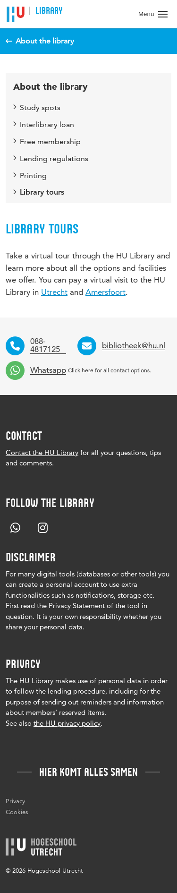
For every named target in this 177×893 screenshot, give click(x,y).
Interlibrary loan (43, 124)
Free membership (47, 141)
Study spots (36, 107)
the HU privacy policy (67, 723)
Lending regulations (50, 158)
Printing (30, 175)
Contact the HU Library (42, 452)
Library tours (38, 193)
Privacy (15, 801)
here (87, 370)
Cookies (17, 812)
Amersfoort (105, 292)
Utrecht (54, 292)
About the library (50, 86)
